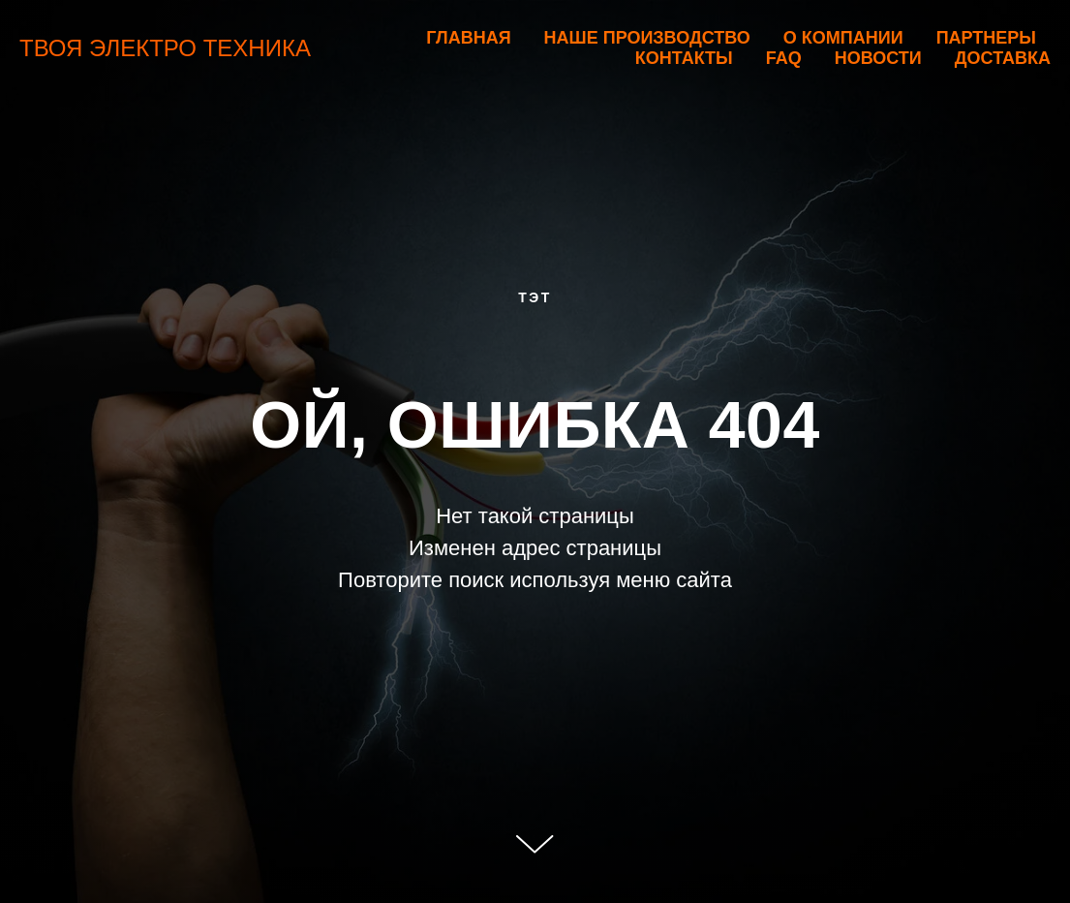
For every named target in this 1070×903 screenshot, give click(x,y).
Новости (878, 58)
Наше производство (647, 37)
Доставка (1003, 58)
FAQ (784, 58)
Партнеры (986, 37)
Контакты (684, 58)
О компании (843, 37)
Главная (468, 37)
